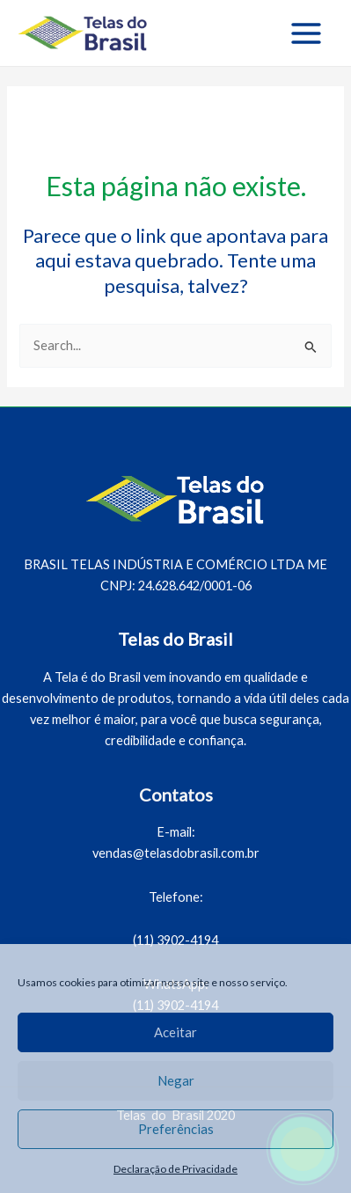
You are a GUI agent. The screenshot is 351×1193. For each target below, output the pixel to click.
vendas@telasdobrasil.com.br (176, 852)
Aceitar (175, 1032)
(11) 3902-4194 (175, 940)
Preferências (176, 1129)
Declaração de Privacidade (175, 1168)
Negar (175, 1080)
